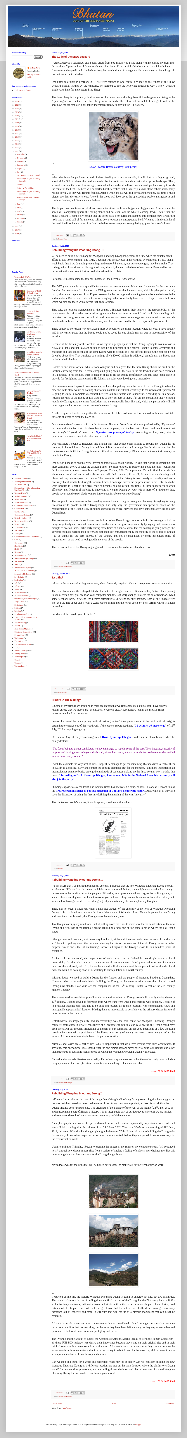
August (20, 169)
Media (16, 589)
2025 (17, 105)
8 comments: (59, 563)
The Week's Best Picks (22, 644)
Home (113, 1404)
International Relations (22, 574)
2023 (17, 112)
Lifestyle (17, 586)
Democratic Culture (21, 521)
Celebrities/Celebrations (23, 506)
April (19, 211)
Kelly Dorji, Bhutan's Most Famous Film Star (35, 438)
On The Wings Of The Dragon (25, 599)
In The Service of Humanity (24, 571)
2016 (17, 137)
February (20, 218)
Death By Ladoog (20, 518)
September (21, 165)
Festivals (17, 530)
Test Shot (57, 577)
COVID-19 (18, 512)
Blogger (138, 1424)
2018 (17, 130)
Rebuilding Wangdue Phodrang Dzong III (78, 250)
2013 (17, 148)
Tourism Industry (20, 650)
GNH (16, 540)
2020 (17, 123)
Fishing (17, 534)
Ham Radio (18, 546)
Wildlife (17, 660)
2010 (17, 230)
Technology (18, 638)
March (19, 215)
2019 (17, 126)
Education (18, 524)
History (17, 552)
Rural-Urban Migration (22, 629)
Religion (17, 611)
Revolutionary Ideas (21, 614)
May (19, 208)
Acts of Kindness (20, 478)
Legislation (18, 580)
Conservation (19, 509)
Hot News (18, 561)
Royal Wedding (20, 623)
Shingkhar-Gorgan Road (23, 632)
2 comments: (59, 865)
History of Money (21, 555)
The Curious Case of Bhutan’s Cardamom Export (34, 415)
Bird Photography (21, 496)
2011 (17, 226)
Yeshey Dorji (35, 68)
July (19, 172)
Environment (19, 527)
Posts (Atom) (66, 1408)
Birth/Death (18, 499)
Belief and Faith (20, 485)
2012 (17, 151)
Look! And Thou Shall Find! (33, 312)
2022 (17, 116)
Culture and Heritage (65, 566)
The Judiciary (19, 641)
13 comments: (59, 689)
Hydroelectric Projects (22, 568)
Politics (60, 869)
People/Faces (19, 602)
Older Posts (170, 1404)
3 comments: (59, 235)
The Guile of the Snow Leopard (71, 57)
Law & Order (19, 577)
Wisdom (17, 663)
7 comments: (59, 1393)
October (20, 161)
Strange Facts (62, 239)
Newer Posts (57, 1404)
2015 (17, 141)
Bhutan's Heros (20, 493)
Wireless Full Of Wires (22, 277)
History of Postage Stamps (24, 558)
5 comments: (59, 1079)
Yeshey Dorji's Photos (22, 90)
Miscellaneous (19, 592)
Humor (17, 564)
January (20, 222)
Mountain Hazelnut (21, 595)
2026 (17, 101)
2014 (17, 144)
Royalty (17, 626)
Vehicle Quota (19, 657)
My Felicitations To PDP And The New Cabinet (34, 453)
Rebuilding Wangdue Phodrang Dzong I (77, 1093)
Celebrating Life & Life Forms (34, 333)
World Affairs (19, 666)
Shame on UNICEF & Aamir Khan (34, 292)
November (21, 158)
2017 (17, 133)
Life (15, 583)
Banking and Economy (22, 482)
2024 (17, 108)
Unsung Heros (19, 654)
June (19, 204)
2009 (17, 233)
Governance (18, 543)
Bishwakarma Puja (21, 502)
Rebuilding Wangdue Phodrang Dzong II (77, 880)
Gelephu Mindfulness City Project (26, 537)
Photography (62, 692)
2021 (17, 119)
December (21, 154)
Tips (16, 647)
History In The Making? (66, 700)
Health (16, 549)
